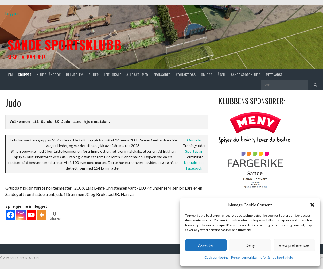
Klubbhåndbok (49, 74)
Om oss (206, 74)
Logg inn (12, 13)
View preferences (294, 245)
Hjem (9, 74)
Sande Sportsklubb (64, 44)
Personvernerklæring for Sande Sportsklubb (262, 257)
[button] (312, 204)
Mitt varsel (275, 74)
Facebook (194, 168)
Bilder (93, 74)
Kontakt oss (186, 74)
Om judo (194, 140)
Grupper (24, 74)
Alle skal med (137, 74)
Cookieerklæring (216, 257)
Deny (250, 245)
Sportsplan (194, 151)
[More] (41, 215)
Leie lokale (112, 74)
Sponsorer (161, 74)
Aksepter (206, 245)
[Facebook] (10, 215)
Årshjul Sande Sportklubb (238, 74)
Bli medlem (74, 74)
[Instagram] (21, 215)
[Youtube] (31, 215)
